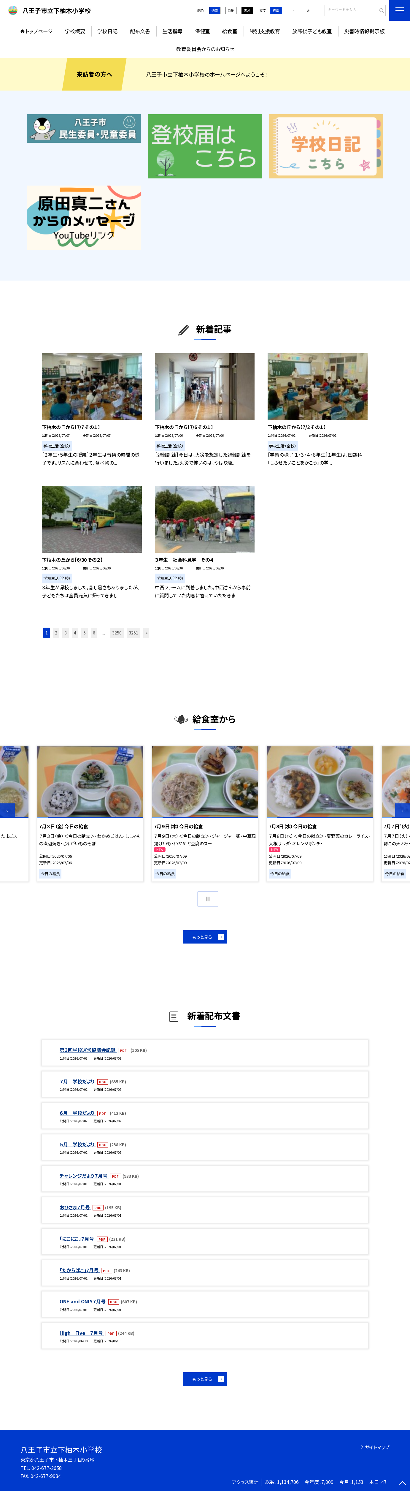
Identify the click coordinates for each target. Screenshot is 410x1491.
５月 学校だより (78, 1144)
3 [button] (65, 633)
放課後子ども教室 (312, 31)
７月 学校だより (78, 1081)
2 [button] (56, 633)
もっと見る (202, 937)
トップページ (39, 31)
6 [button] (94, 633)
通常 (215, 10)
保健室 (202, 31)
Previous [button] (7, 810)
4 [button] (75, 633)
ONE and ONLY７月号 (83, 1301)
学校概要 (75, 31)
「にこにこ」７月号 (77, 1238)
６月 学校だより (78, 1112)
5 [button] (84, 633)
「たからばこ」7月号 (80, 1270)
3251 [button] (133, 633)
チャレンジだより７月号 (84, 1175)
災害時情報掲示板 (364, 31)
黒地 (247, 10)
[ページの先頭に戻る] (402, 1483)
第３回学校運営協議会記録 (88, 1049)
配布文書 (140, 31)
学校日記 (107, 31)
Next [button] (402, 810)
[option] (90, 813)
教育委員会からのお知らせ (205, 49)
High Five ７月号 (82, 1332)
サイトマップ (377, 1447)
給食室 (229, 31)
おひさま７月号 (75, 1207)
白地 (231, 10)
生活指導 (172, 31)
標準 (276, 10)
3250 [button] (117, 633)
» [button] (146, 633)
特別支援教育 (265, 31)
